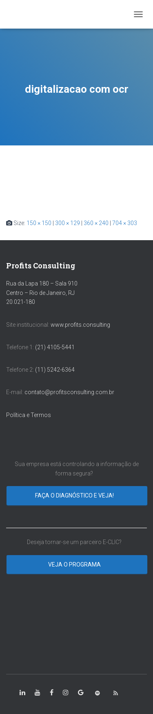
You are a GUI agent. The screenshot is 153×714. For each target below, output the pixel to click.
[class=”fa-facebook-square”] (52, 692)
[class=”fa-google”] (81, 692)
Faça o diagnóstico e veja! (75, 495)
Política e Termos (28, 415)
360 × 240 (96, 223)
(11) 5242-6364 (55, 369)
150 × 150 (39, 223)
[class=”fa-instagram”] (66, 692)
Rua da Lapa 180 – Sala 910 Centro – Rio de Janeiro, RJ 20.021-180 (42, 292)
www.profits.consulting (80, 324)
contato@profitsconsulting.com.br (69, 392)
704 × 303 (124, 223)
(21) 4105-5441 (55, 347)
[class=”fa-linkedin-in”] (22, 692)
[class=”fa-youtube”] (37, 692)
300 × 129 (67, 223)
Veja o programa (75, 564)
